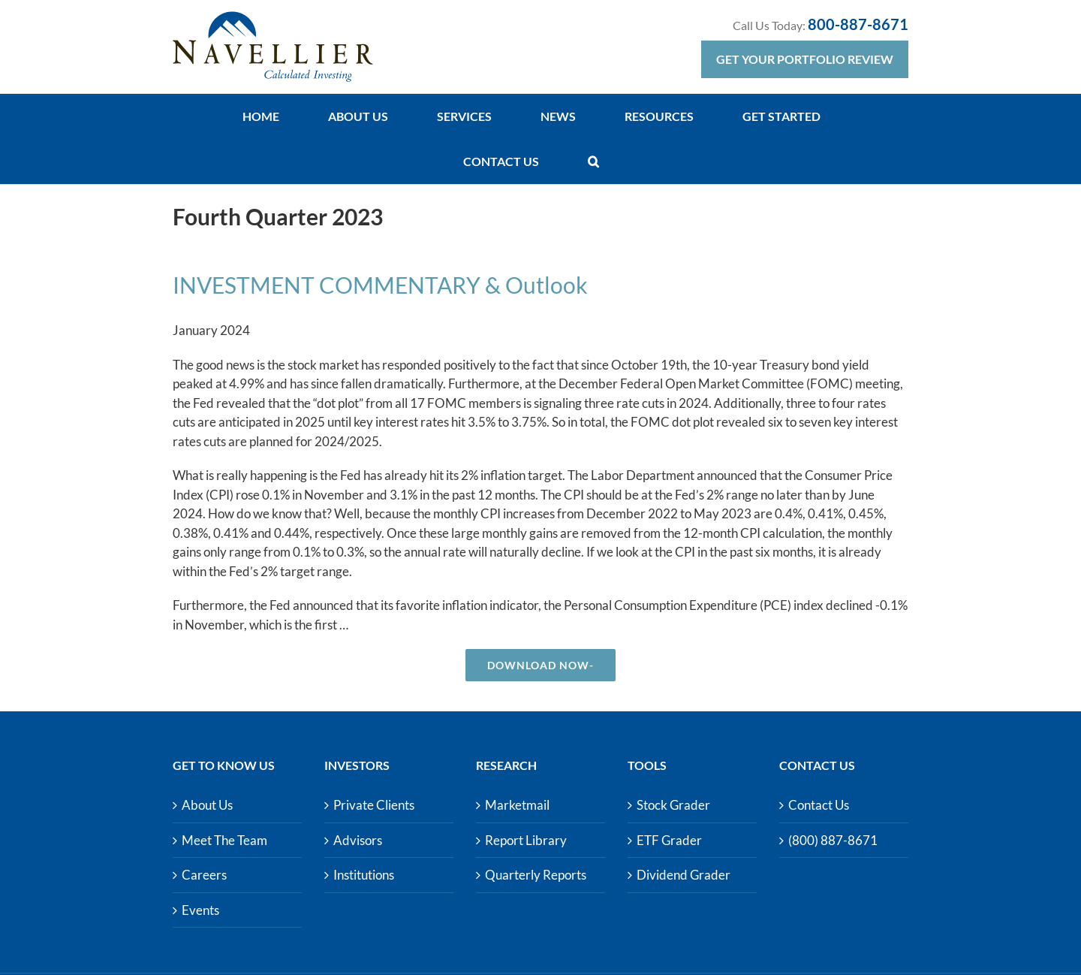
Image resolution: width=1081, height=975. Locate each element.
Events (200, 910)
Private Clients (373, 805)
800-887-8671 (858, 24)
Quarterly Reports (535, 875)
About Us (207, 805)
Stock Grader (673, 805)
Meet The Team (224, 840)
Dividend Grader (683, 875)
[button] (593, 161)
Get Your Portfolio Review (804, 59)
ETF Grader (669, 840)
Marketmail (517, 805)
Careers (204, 875)
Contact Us (818, 805)
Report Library (526, 840)
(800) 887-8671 (833, 840)
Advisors (357, 840)
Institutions (363, 875)
